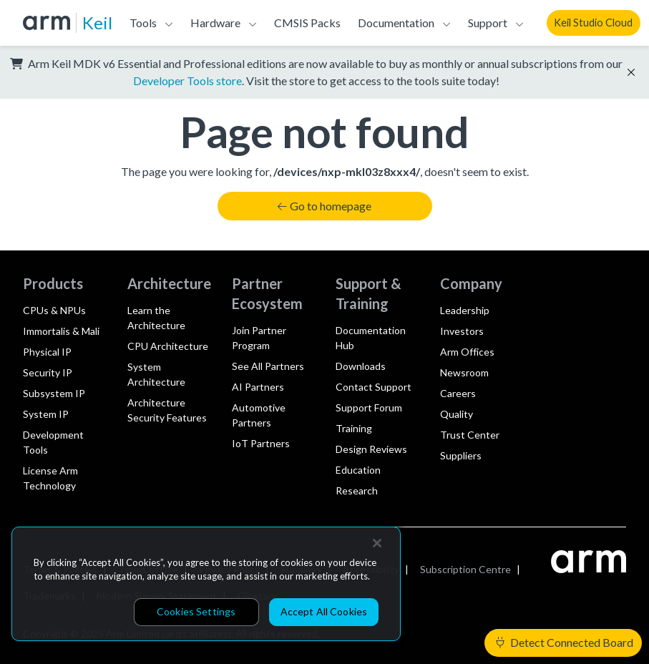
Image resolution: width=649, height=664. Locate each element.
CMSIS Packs (307, 22)
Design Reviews (371, 449)
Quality (456, 414)
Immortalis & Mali (61, 331)
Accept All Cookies (324, 611)
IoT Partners (261, 443)
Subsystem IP (54, 393)
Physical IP (47, 352)
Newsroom (464, 372)
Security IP (47, 372)
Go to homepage (324, 206)
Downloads (361, 366)
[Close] (377, 543)
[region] (206, 584)
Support (487, 22)
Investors (462, 331)
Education (358, 470)
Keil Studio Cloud (593, 22)
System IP (46, 414)
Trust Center (469, 435)
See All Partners (268, 366)
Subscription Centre (465, 569)
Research (357, 490)
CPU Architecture (167, 346)
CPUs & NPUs (54, 310)
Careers (458, 393)
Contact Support (373, 387)
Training (354, 428)
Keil (97, 22)
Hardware (215, 22)
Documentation (396, 22)
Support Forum (369, 407)
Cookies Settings (196, 611)
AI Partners (258, 387)
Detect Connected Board (564, 642)
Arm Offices (467, 352)
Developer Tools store (187, 80)
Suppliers (461, 455)
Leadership (464, 310)
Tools (143, 22)
